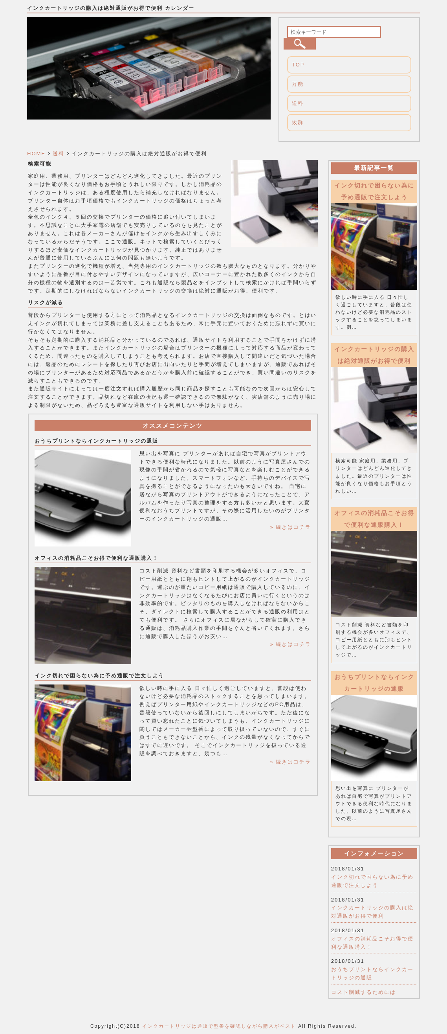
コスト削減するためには (363, 992)
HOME (36, 153)
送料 (298, 103)
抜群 (298, 122)
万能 (298, 84)
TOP (298, 65)
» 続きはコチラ (290, 527)
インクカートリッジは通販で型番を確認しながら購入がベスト (219, 1026)
